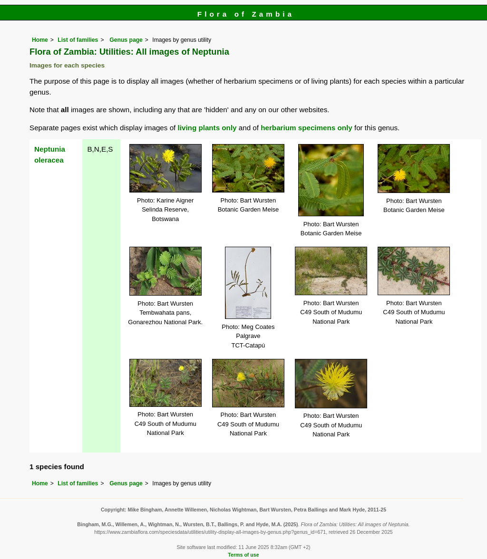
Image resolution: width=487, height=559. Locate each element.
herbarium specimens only (306, 128)
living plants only (207, 128)
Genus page (126, 40)
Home (40, 40)
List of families (78, 40)
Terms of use (243, 555)
